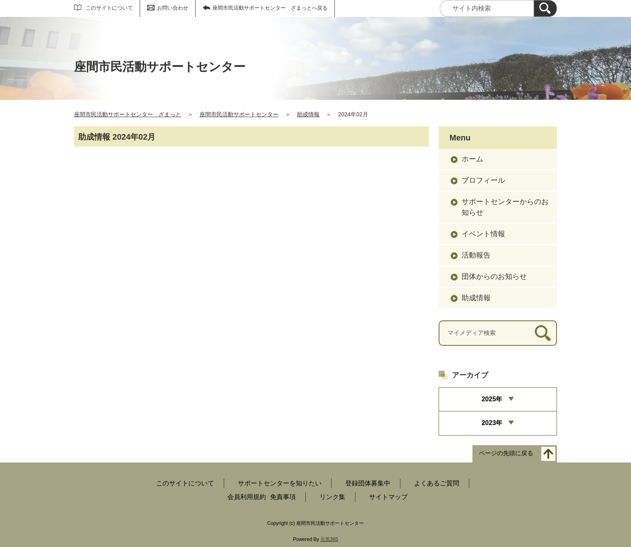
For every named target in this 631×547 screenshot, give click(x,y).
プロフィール (483, 180)
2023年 (492, 422)
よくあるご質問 (436, 483)
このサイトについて (109, 8)
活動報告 (476, 255)
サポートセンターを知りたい (280, 483)
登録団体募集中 (367, 483)
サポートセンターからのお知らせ (505, 207)
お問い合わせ (172, 8)
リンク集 (332, 496)
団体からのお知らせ (494, 276)
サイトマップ (388, 496)
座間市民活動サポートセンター (239, 114)
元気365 (329, 539)
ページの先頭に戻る (506, 453)
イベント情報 (483, 234)
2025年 (492, 399)
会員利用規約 (246, 496)
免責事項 (283, 496)
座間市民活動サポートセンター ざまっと (127, 114)
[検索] (545, 8)
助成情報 (308, 114)
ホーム (472, 159)
